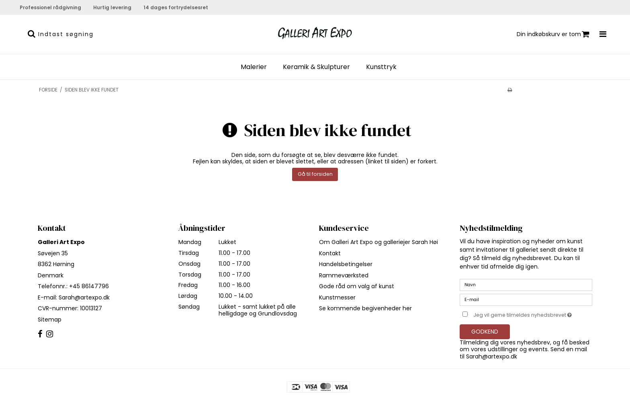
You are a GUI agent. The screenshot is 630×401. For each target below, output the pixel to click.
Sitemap (49, 320)
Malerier (254, 67)
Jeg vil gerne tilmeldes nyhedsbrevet (532, 313)
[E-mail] (526, 299)
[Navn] (526, 285)
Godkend (484, 332)
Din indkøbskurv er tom (553, 34)
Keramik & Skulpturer (316, 67)
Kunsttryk (381, 67)
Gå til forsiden (315, 174)
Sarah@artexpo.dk (84, 297)
